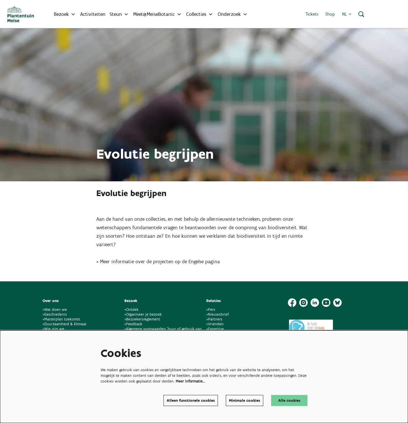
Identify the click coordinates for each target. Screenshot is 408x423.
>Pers (211, 309)
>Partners (214, 319)
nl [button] (346, 14)
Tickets (311, 14)
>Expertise (215, 328)
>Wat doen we (54, 309)
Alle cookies (289, 400)
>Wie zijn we (53, 328)
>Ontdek (131, 309)
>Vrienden (215, 324)
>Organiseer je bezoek (143, 314)
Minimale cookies (244, 400)
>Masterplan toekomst (61, 319)
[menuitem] (92, 14)
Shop (330, 14)
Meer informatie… (190, 381)
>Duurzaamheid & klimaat (64, 324)
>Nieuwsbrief (217, 314)
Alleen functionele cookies (191, 400)
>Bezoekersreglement (142, 319)
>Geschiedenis (54, 314)
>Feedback (133, 324)
